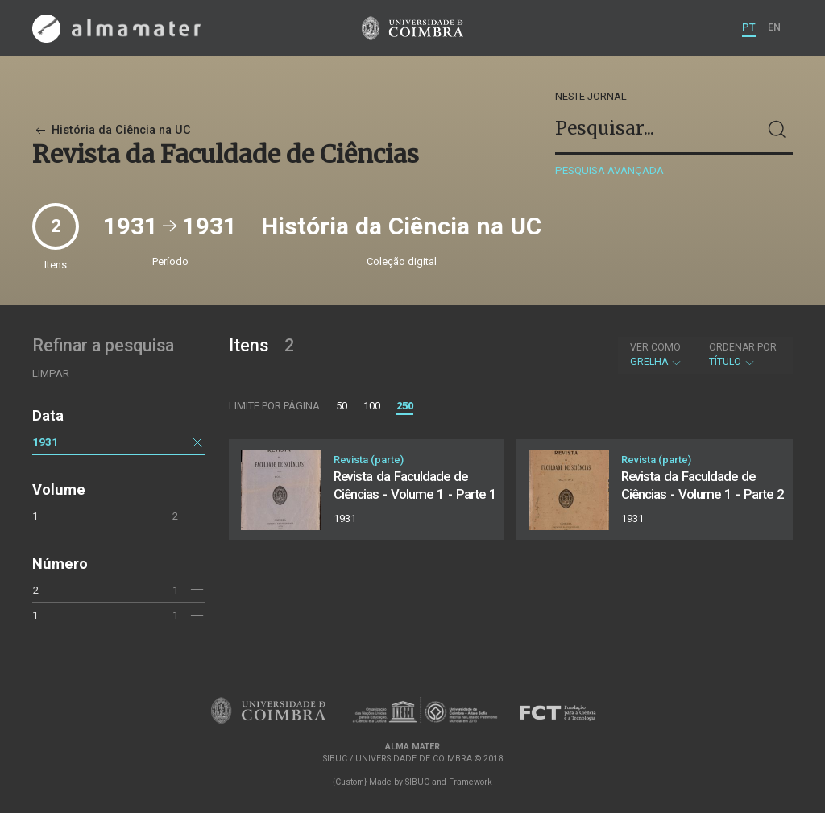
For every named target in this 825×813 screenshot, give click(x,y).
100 (371, 406)
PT (749, 27)
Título (743, 354)
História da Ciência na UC (111, 130)
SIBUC (417, 782)
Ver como (655, 347)
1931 (45, 441)
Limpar (50, 373)
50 (341, 406)
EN (774, 27)
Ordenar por (743, 347)
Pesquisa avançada (609, 170)
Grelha (656, 354)
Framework (470, 782)
